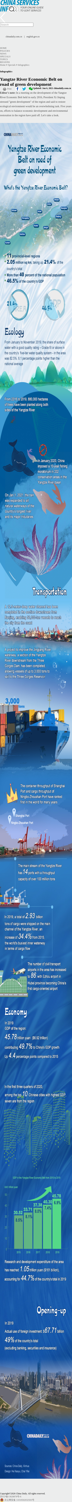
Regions (5, 62)
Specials (5, 56)
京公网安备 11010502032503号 (19, 1500)
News (3, 53)
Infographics (23, 65)
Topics (4, 59)
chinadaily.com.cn (14, 36)
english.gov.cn (33, 36)
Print (9, 88)
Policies (5, 51)
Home (3, 48)
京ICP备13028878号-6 (10, 1496)
